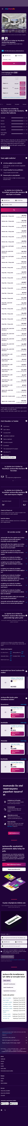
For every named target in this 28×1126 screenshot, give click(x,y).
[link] (17, 699)
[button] (2, 9)
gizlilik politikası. (22, 943)
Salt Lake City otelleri (6, 1003)
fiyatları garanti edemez (7, 1017)
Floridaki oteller (8, 1034)
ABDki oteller (23, 1032)
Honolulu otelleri (7, 1000)
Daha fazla (23, 688)
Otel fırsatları (3, 1032)
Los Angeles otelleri (7, 986)
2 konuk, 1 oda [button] (7, 59)
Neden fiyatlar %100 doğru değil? (14, 1027)
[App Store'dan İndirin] (14, 1087)
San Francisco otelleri (6, 995)
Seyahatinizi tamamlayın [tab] (10, 974)
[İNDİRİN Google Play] (5, 1087)
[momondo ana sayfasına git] (10, 9)
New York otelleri (7, 982)
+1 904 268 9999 (6, 48)
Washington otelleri (7, 990)
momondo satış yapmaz (14, 1021)
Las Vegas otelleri (7, 988)
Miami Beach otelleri (7, 992)
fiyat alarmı (10, 810)
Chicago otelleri (6, 998)
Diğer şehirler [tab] (7, 964)
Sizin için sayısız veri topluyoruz (14, 1024)
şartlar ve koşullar (13, 943)
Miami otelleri (6, 984)
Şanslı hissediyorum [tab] (8, 971)
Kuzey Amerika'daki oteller (13, 1032)
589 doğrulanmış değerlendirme (15, 50)
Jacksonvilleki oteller (17, 1034)
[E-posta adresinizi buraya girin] (15, 930)
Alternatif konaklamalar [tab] (9, 968)
